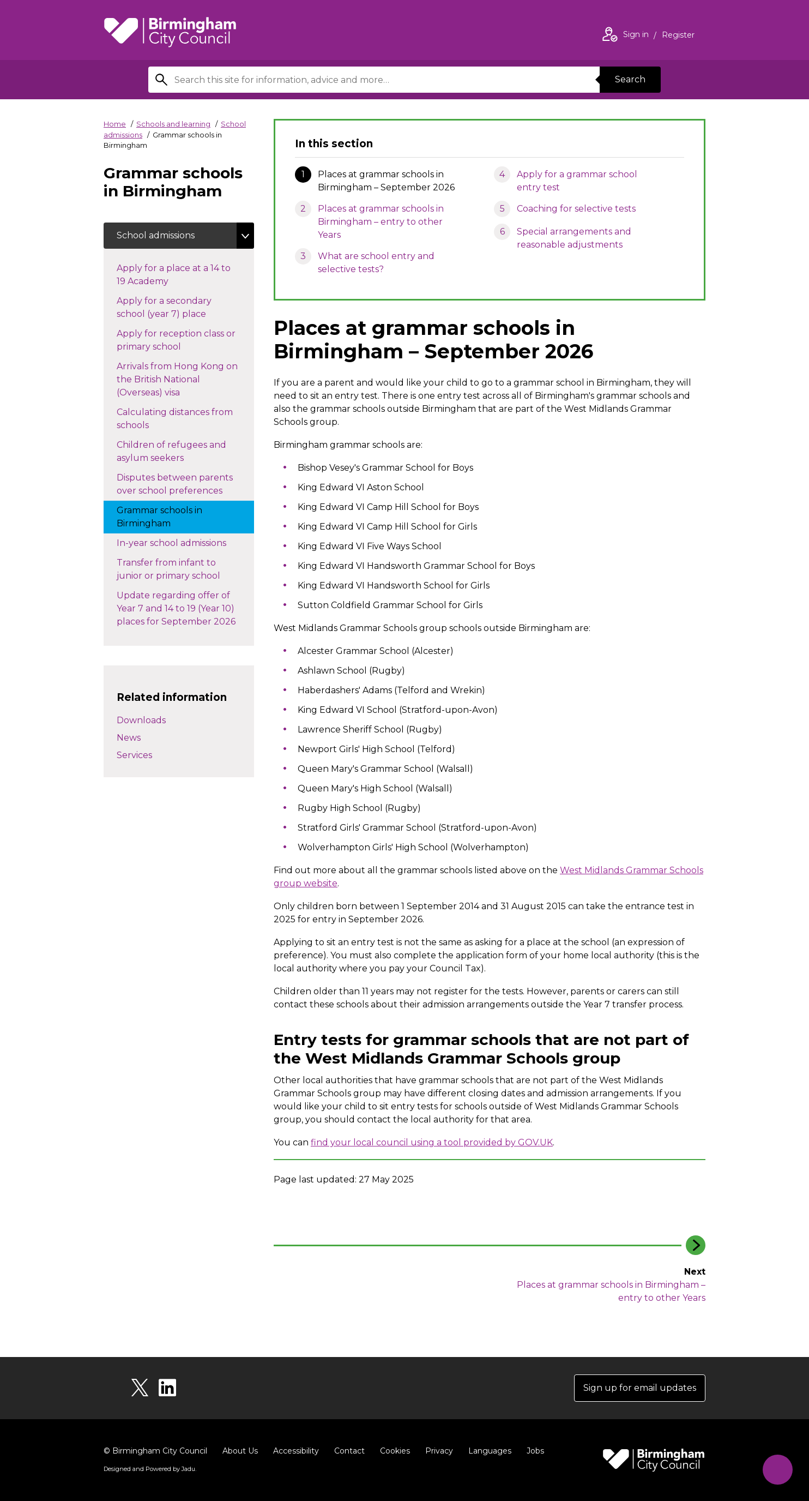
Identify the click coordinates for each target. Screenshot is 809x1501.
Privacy (439, 1451)
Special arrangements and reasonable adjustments (574, 238)
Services (134, 755)
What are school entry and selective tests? (376, 262)
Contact (349, 1451)
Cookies (395, 1451)
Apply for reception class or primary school (176, 340)
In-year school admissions (182, 542)
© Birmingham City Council (155, 1451)
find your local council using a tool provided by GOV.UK (432, 1142)
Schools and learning (173, 123)
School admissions (156, 235)
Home (115, 123)
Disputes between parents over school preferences (180, 484)
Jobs (535, 1451)
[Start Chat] (778, 1470)
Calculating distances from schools (175, 418)
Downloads (141, 720)
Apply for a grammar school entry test (577, 181)
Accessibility (296, 1451)
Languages (489, 1451)
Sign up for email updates (639, 1388)
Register (678, 36)
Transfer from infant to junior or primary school (179, 569)
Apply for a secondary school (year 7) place (172, 307)
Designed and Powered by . (150, 1469)
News (129, 738)
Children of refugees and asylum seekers (171, 451)
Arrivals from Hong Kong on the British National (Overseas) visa (177, 379)
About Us (240, 1451)
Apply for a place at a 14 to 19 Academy (174, 274)
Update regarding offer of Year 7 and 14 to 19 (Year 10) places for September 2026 (185, 608)
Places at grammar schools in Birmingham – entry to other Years (381, 221)
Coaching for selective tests (576, 208)
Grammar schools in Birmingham (159, 517)
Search (630, 79)
